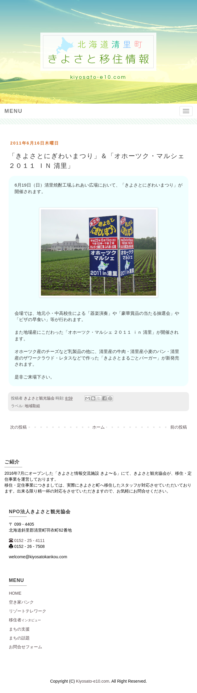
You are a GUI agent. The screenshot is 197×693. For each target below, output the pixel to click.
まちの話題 (19, 638)
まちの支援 (19, 629)
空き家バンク (21, 602)
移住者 (25, 619)
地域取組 (32, 406)
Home (15, 593)
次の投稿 (18, 427)
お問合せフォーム (25, 646)
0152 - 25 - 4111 (27, 540)
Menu (13, 111)
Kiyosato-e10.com (92, 681)
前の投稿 (178, 427)
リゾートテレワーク (27, 611)
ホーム (98, 427)
